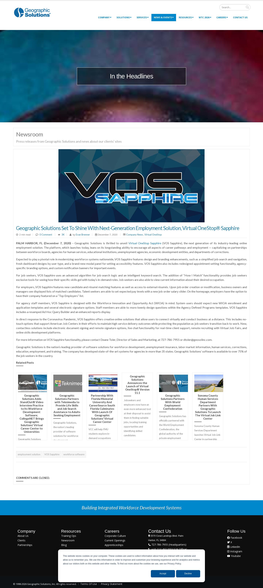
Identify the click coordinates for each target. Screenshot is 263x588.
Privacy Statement (111, 584)
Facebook (234, 537)
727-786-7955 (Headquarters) (168, 544)
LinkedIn (233, 547)
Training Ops (68, 536)
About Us (23, 536)
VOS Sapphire (51, 454)
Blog (64, 545)
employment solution (29, 454)
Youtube (234, 556)
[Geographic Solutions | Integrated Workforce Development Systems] (32, 12)
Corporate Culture (115, 536)
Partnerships (25, 545)
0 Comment (45, 234)
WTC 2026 (205, 17)
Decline (188, 573)
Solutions (124, 17)
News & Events (164, 17)
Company (104, 17)
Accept (162, 573)
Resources (186, 17)
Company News (134, 234)
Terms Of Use (88, 584)
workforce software (73, 454)
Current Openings (115, 540)
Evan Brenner (82, 234)
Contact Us (240, 17)
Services (143, 17)
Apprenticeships (114, 545)
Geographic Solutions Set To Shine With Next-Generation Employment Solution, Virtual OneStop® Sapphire (127, 228)
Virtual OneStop (153, 234)
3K (63, 234)
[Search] (234, 7)
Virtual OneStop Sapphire (144, 243)
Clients (21, 540)
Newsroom (68, 540)
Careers (222, 17)
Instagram (234, 551)
